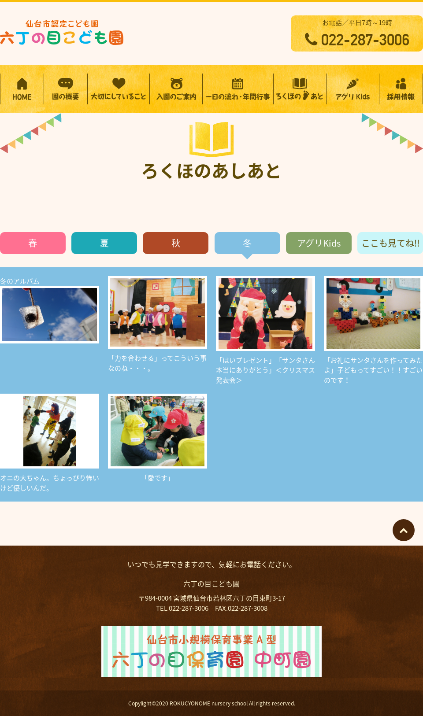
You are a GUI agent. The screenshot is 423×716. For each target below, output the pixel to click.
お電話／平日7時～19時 (357, 33)
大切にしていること (118, 89)
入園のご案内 (176, 89)
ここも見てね (390, 242)
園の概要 (65, 89)
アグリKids (319, 242)
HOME (22, 89)
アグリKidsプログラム (353, 89)
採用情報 (401, 89)
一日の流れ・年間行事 (238, 89)
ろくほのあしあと (300, 89)
